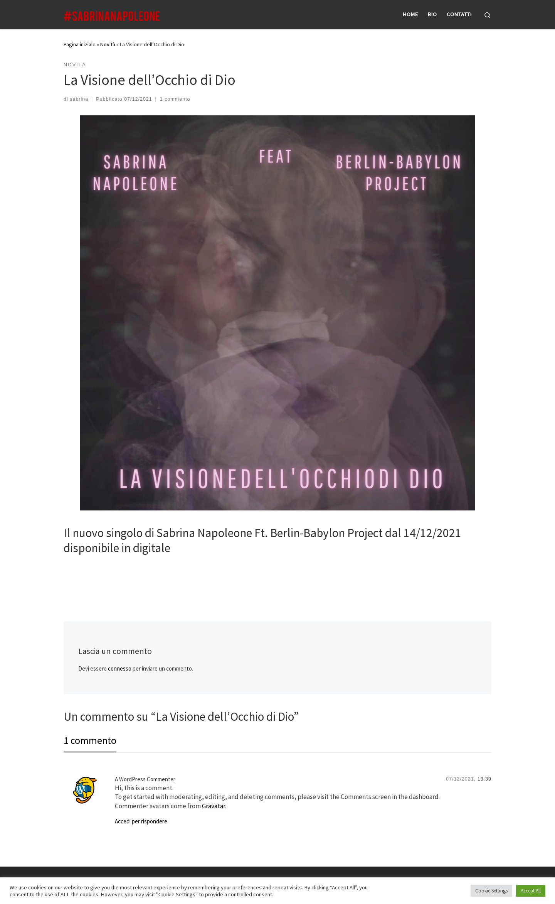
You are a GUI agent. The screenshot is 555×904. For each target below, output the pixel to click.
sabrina (79, 99)
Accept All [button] (531, 890)
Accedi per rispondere (141, 821)
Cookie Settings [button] (491, 890)
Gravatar (213, 806)
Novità (107, 44)
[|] (112, 14)
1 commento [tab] (90, 740)
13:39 (484, 779)
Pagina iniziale (80, 44)
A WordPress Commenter (145, 779)
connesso (119, 668)
